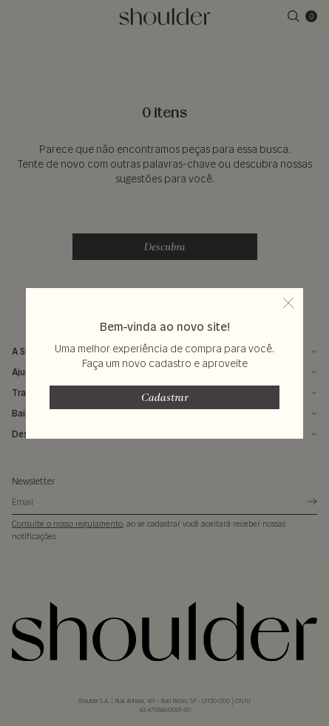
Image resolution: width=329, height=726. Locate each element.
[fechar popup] (288, 303)
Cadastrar (165, 397)
